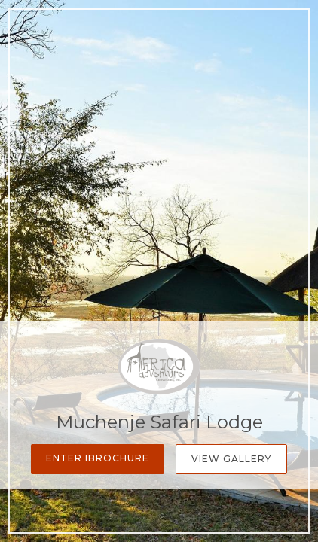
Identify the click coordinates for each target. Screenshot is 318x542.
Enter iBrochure (97, 458)
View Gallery (231, 458)
